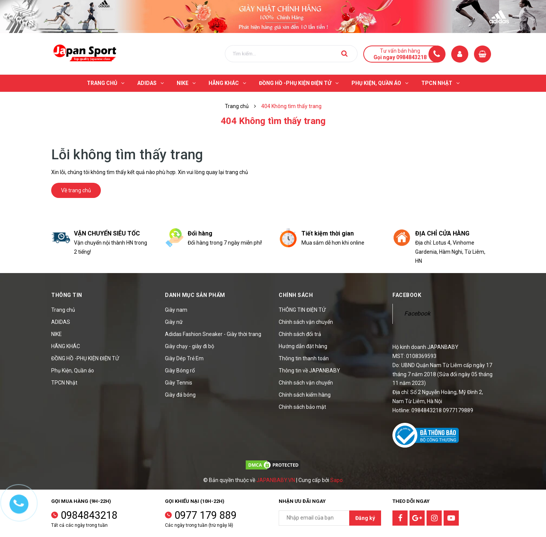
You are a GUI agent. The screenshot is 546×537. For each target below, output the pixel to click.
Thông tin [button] (66, 295)
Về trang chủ (76, 190)
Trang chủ (63, 310)
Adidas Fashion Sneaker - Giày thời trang (213, 334)
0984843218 (89, 515)
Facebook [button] (406, 295)
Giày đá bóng (180, 395)
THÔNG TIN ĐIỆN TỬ (302, 310)
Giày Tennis (178, 383)
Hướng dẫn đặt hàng (303, 346)
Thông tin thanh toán (304, 358)
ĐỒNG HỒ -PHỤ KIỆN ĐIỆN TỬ (85, 358)
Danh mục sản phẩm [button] (195, 295)
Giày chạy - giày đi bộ (189, 346)
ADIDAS (60, 322)
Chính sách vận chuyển (306, 322)
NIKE (56, 334)
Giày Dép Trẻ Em (184, 358)
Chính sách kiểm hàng (305, 395)
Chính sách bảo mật (302, 407)
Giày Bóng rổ (180, 370)
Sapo (336, 480)
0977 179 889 (205, 515)
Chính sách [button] (296, 295)
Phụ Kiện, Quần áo (72, 370)
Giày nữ (174, 322)
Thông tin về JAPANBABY (309, 370)
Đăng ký (365, 518)
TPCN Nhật (64, 383)
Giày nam (176, 310)
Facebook (417, 313)
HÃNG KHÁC (65, 346)
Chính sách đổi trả (300, 334)
